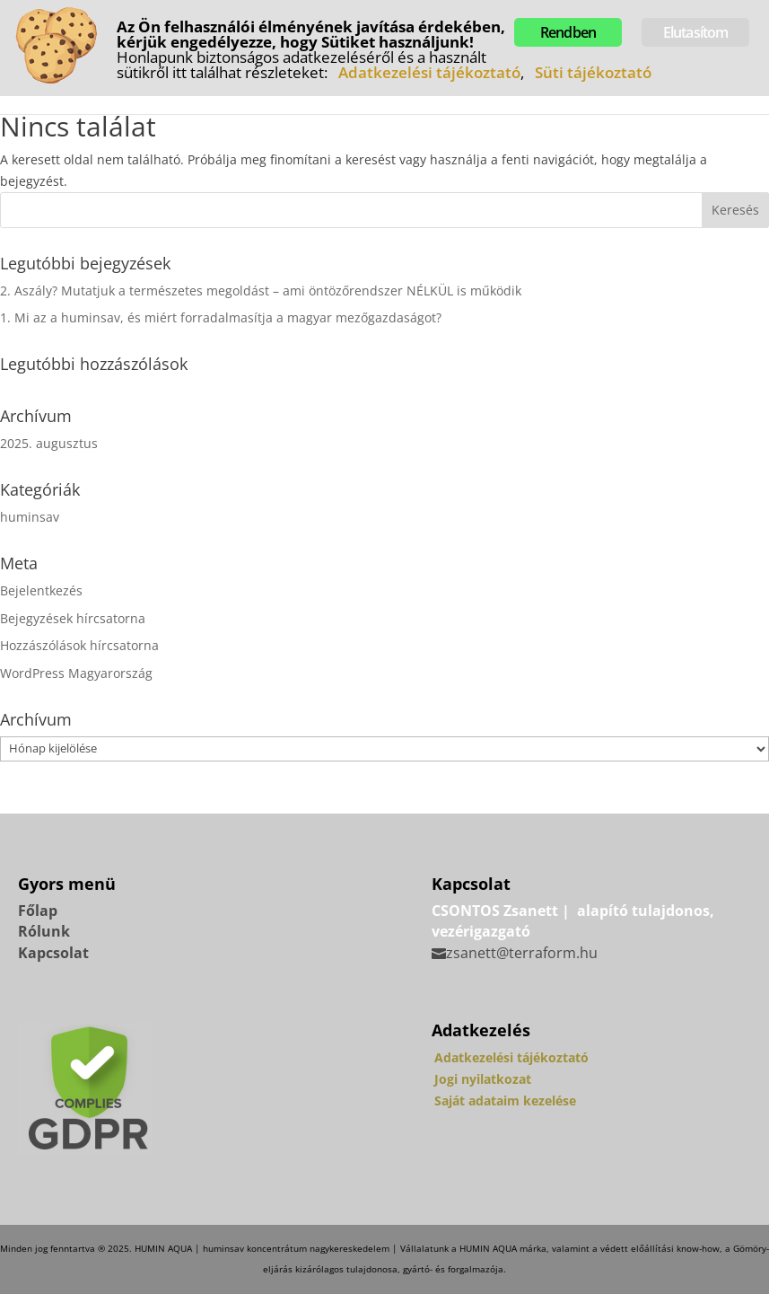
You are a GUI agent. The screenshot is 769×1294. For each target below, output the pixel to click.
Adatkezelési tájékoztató (511, 1057)
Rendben (568, 32)
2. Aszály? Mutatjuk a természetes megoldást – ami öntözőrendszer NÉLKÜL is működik (260, 290)
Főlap (37, 910)
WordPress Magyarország (76, 673)
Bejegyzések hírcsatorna (72, 618)
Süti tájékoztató (593, 72)
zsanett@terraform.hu (522, 953)
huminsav (29, 516)
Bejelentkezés (41, 590)
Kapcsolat (53, 953)
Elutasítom (696, 32)
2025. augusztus (49, 443)
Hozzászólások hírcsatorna (79, 645)
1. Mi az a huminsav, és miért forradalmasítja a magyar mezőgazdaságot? (220, 317)
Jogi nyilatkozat (482, 1078)
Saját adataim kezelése (505, 1100)
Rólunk (44, 931)
